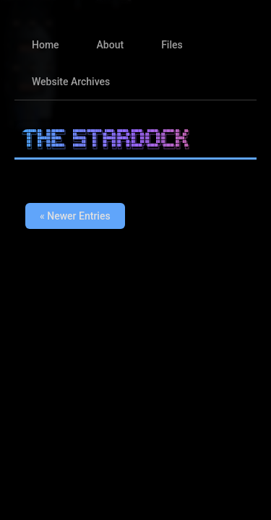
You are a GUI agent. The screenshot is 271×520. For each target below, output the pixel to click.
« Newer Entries (75, 216)
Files (172, 45)
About (110, 45)
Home (45, 45)
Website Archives (71, 81)
